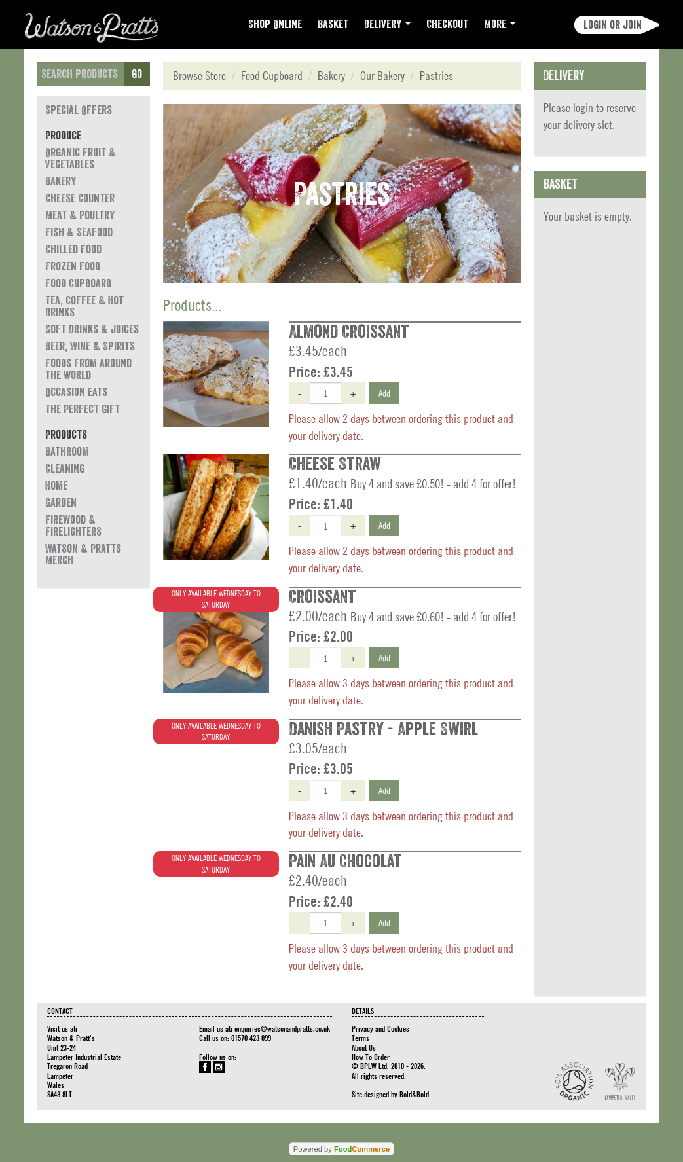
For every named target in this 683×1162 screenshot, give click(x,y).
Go (137, 74)
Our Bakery (382, 75)
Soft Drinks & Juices (92, 329)
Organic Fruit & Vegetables (80, 158)
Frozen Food (72, 266)
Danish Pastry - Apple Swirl (383, 729)
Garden (61, 503)
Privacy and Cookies (380, 1028)
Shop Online (275, 24)
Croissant (322, 597)
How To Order (371, 1056)
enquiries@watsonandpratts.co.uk (282, 1028)
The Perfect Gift (82, 409)
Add (384, 393)
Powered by (341, 1149)
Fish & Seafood (79, 232)
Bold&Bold (414, 1094)
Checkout (447, 24)
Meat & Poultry (80, 215)
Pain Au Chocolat (345, 861)
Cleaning (64, 469)
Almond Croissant (349, 332)
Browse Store (199, 75)
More (499, 24)
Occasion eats (76, 392)
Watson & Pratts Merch (83, 554)
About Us (364, 1047)
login (583, 108)
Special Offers (78, 110)
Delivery (387, 24)
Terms (360, 1037)
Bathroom (67, 452)
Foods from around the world (88, 369)
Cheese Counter (80, 198)
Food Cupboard (78, 283)
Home (56, 486)
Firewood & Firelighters (73, 525)
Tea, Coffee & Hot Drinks (84, 306)
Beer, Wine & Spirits (90, 346)
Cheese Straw (335, 464)
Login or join (612, 25)
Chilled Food (73, 249)
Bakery (60, 181)
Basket (333, 24)
